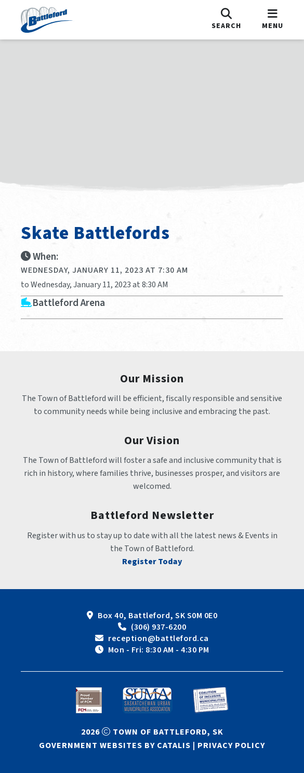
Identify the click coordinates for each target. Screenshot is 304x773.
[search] (226, 19)
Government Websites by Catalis (115, 745)
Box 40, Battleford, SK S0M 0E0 (157, 615)
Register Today (152, 561)
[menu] (272, 19)
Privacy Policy (231, 745)
